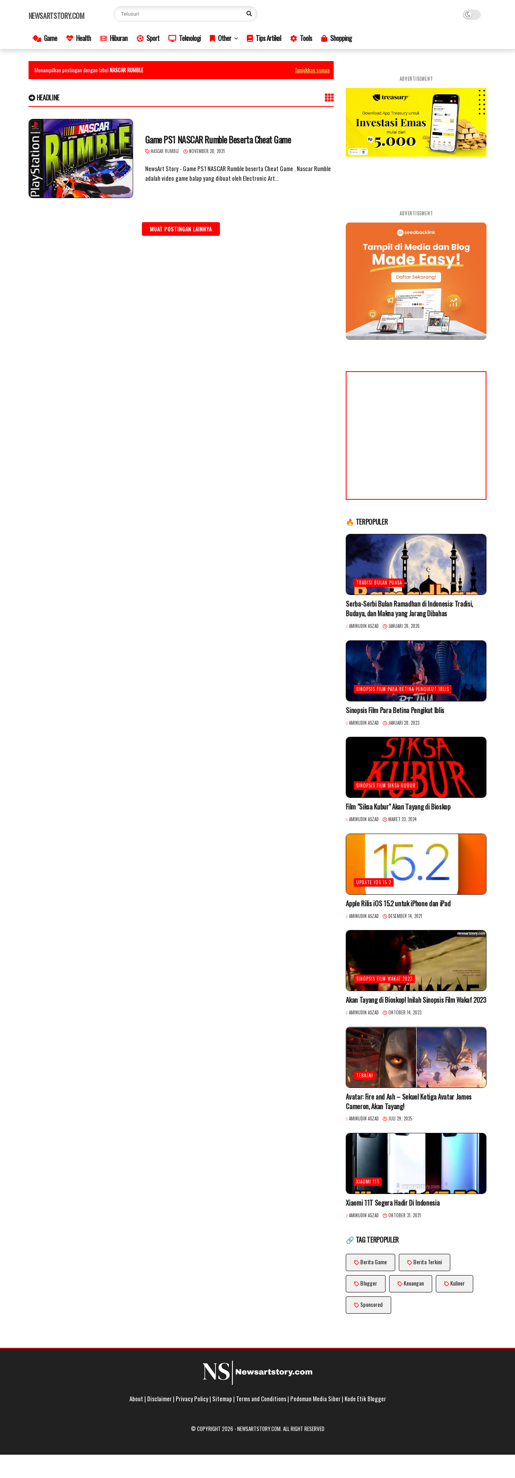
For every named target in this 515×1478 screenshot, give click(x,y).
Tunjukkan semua (312, 70)
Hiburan (113, 38)
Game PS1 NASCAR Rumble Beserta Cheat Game (218, 139)
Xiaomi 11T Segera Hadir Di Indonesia (392, 1203)
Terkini (364, 1075)
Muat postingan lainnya (181, 229)
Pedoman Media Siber (315, 1398)
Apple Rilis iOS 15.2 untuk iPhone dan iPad (398, 903)
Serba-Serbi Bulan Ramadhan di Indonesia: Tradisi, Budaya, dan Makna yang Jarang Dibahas (409, 608)
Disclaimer (159, 1398)
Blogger (368, 1283)
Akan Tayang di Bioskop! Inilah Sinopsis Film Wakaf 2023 (416, 1000)
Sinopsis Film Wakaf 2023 (384, 978)
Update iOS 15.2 (373, 882)
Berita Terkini (427, 1261)
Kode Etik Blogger (365, 1398)
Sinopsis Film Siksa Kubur (386, 785)
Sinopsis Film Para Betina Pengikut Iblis (402, 689)
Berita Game (373, 1261)
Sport (148, 38)
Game (45, 38)
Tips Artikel (264, 38)
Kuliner (457, 1283)
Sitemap (222, 1398)
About (136, 1398)
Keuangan (414, 1283)
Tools (301, 38)
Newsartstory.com (56, 15)
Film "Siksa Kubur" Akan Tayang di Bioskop (398, 807)
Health (78, 38)
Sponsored (371, 1304)
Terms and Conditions (261, 1398)
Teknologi (184, 38)
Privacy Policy (192, 1398)
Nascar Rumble (165, 151)
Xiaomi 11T (368, 1181)
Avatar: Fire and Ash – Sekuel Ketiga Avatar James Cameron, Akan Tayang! (408, 1101)
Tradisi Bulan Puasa (379, 582)
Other (220, 38)
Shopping (336, 38)
